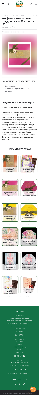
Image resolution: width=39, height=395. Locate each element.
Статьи (19, 347)
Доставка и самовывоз (19, 360)
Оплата (19, 357)
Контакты (19, 328)
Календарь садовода (19, 344)
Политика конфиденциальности (19, 318)
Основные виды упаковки (19, 363)
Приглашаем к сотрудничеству (19, 320)
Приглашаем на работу (19, 323)
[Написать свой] (17, 29)
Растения (19, 339)
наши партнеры (19, 326)
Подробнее (6, 173)
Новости (19, 349)
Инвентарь (19, 342)
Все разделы (19, 336)
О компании (19, 313)
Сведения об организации (19, 315)
